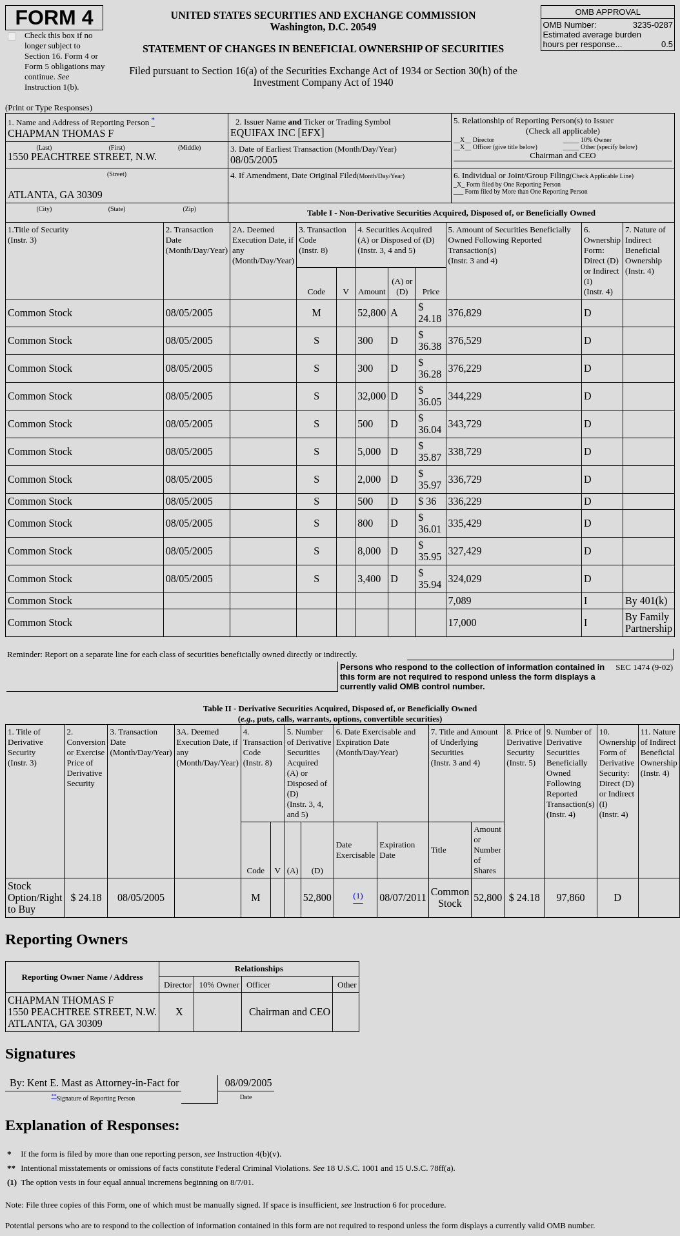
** (53, 1096)
